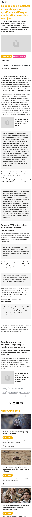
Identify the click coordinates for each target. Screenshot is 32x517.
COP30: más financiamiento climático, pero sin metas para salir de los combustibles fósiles (16, 507)
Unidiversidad (6, 60)
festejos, (4, 392)
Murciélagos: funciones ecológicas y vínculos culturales (15, 433)
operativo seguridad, (6, 396)
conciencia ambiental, (24, 392)
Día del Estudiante (19, 56)
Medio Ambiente (6, 56)
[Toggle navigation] (29, 2)
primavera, (21, 388)
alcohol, (23, 396)
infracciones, (16, 396)
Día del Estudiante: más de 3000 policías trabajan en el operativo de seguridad (22, 377)
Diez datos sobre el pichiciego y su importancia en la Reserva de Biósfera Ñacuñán (16, 470)
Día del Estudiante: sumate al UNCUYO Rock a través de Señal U (22, 122)
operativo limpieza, (12, 392)
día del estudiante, (13, 388)
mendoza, (4, 388)
